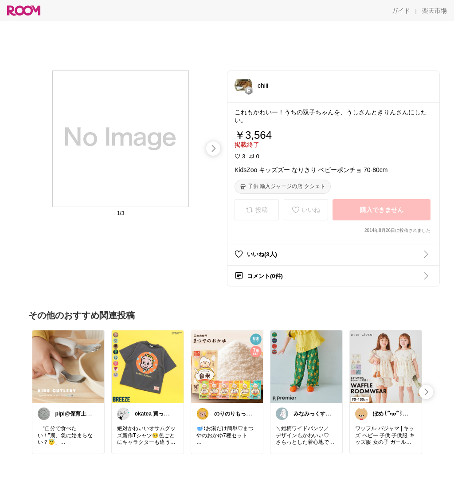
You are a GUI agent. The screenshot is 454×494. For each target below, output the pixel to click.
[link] (68, 366)
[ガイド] (400, 11)
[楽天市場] (434, 11)
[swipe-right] (213, 148)
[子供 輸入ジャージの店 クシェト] (283, 187)
